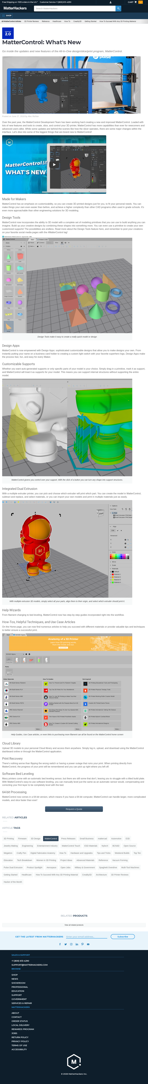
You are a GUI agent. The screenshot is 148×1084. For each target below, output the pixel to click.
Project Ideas (66, 860)
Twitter (65, 944)
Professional (20, 987)
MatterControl (51, 838)
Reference (45, 21)
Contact (17, 1017)
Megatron (8, 853)
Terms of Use (19, 1045)
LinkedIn (76, 944)
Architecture (101, 875)
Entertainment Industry (47, 846)
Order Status (20, 1021)
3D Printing (9, 838)
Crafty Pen (21, 853)
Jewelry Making (11, 846)
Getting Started (90, 21)
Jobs (14, 1033)
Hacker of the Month (13, 882)
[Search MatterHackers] (118, 8)
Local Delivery (20, 1025)
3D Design (35, 838)
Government (19, 999)
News (15, 979)
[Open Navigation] (7, 15)
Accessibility (19, 1049)
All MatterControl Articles (11, 21)
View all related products (74, 925)
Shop (15, 975)
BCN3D (116, 846)
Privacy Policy (20, 1041)
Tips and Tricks (104, 853)
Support (17, 995)
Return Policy (20, 1037)
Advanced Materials (85, 860)
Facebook (59, 944)
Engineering (27, 846)
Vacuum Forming (120, 860)
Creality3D (77, 21)
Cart (135, 2)
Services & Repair (22, 1003)
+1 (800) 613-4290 (63, 2)
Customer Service (48, 2)
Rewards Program (23, 1029)
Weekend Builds (122, 853)
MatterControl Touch (71, 846)
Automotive (116, 838)
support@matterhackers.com (30, 965)
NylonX (105, 846)
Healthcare (57, 21)
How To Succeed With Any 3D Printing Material (118, 21)
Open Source (130, 846)
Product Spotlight (34, 867)
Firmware (22, 838)
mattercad (102, 838)
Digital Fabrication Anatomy (42, 853)
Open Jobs (66, 867)
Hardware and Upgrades (82, 853)
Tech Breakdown (24, 860)
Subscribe (123, 936)
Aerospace (51, 867)
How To (67, 21)
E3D (128, 838)
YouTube (88, 944)
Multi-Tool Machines (130, 867)
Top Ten (137, 853)
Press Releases (68, 838)
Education (8, 860)
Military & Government (85, 867)
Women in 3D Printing (46, 860)
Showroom (18, 983)
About (15, 1013)
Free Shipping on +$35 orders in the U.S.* (20, 2)
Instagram (71, 944)
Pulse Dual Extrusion (13, 867)
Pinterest (82, 944)
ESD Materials (90, 846)
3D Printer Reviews (31, 21)
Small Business (87, 838)
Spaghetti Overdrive (108, 867)
